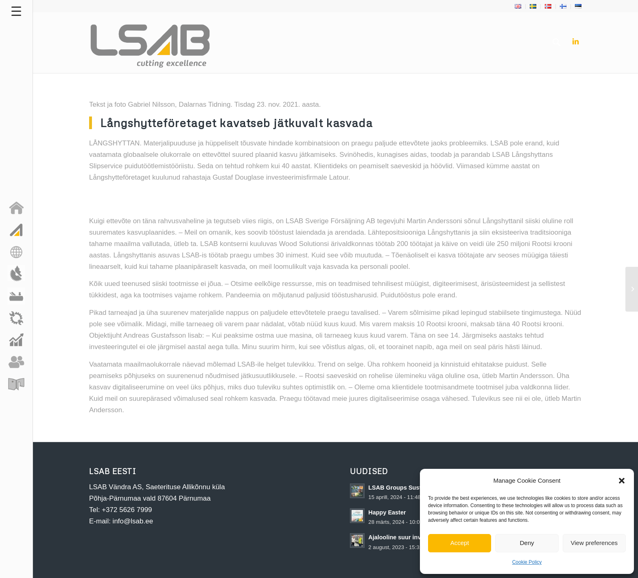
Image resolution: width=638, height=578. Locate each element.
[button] (622, 481)
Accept (459, 542)
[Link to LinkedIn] (575, 42)
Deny (527, 542)
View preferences (594, 542)
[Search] (556, 42)
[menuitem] (518, 6)
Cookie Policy (527, 562)
